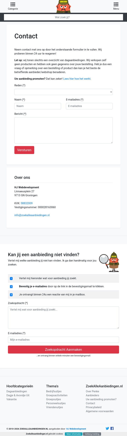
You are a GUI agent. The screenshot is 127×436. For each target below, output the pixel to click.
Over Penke (92, 391)
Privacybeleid (93, 407)
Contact (90, 403)
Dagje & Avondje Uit (17, 395)
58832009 (27, 203)
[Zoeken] (63, 17)
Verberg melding (92, 434)
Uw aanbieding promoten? (101, 399)
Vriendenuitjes (54, 407)
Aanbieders (92, 395)
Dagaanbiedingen (16, 391)
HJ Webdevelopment (76, 429)
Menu (116, 6)
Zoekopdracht (18, 303)
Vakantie (11, 399)
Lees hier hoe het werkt (76, 78)
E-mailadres (75, 99)
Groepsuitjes (53, 399)
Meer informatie (74, 434)
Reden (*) (19, 85)
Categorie (13, 6)
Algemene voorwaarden (100, 411)
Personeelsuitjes (56, 403)
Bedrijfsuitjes (54, 391)
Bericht (20, 113)
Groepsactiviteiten (56, 395)
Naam (19, 99)
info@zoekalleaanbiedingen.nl (32, 215)
